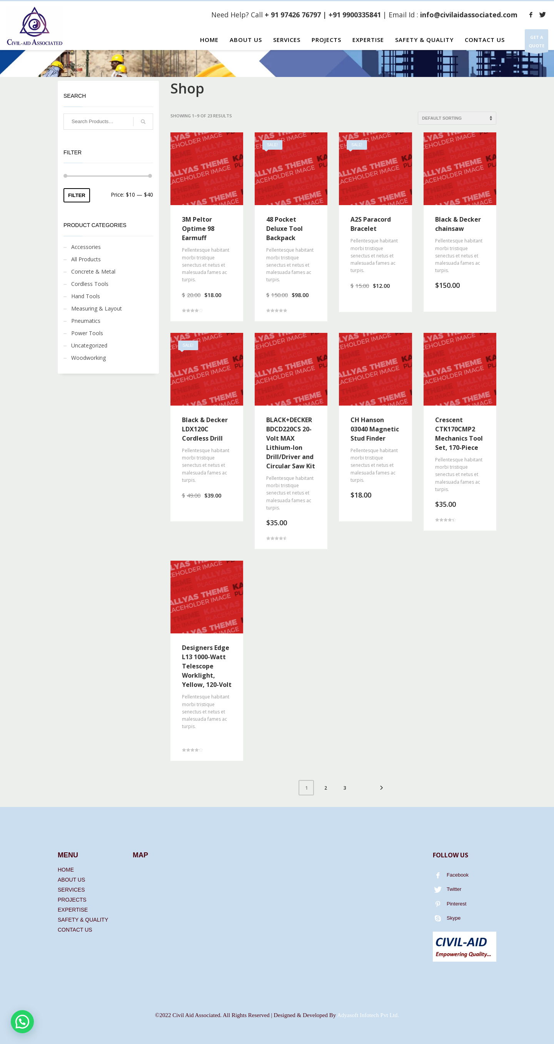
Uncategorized (89, 345)
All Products (86, 259)
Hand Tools (85, 296)
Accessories (86, 247)
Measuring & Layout (96, 308)
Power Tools (87, 333)
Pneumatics (85, 320)
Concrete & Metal (93, 271)
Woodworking (88, 357)
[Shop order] (457, 118)
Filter (76, 195)
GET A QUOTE (536, 43)
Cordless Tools (89, 283)
